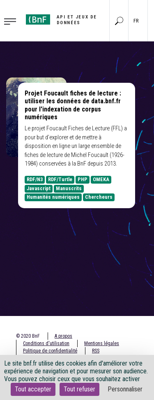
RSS (95, 351)
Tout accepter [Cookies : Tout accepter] (33, 389)
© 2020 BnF (28, 336)
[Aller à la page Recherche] (119, 20)
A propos (63, 336)
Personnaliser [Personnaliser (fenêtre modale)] (125, 389)
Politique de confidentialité (50, 351)
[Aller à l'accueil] (64, 19)
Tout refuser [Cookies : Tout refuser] (79, 389)
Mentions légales (101, 343)
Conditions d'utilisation (46, 343)
